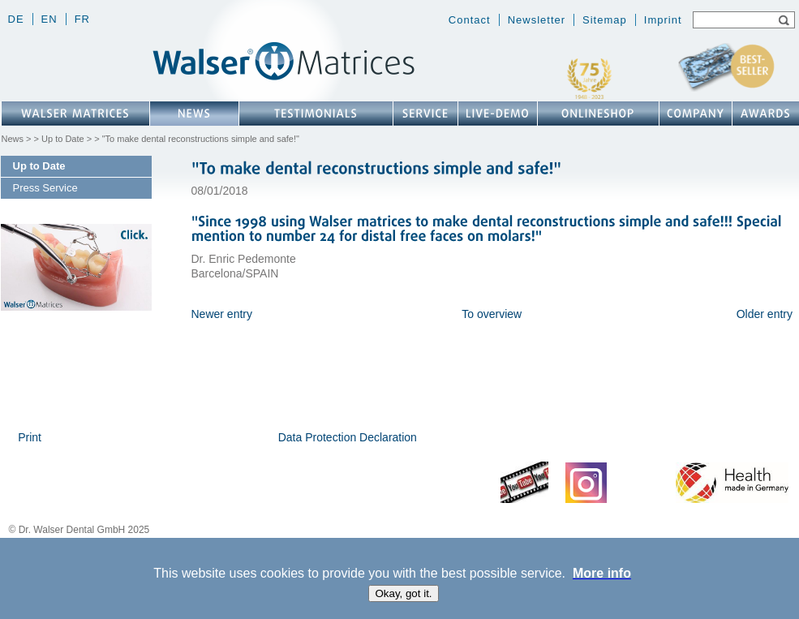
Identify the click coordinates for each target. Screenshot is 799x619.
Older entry (765, 313)
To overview (492, 313)
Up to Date (62, 139)
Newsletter (536, 20)
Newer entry (221, 313)
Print (29, 437)
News (13, 139)
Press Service (45, 188)
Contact (470, 20)
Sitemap (604, 20)
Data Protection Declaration (347, 437)
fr (82, 19)
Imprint (663, 20)
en (49, 19)
